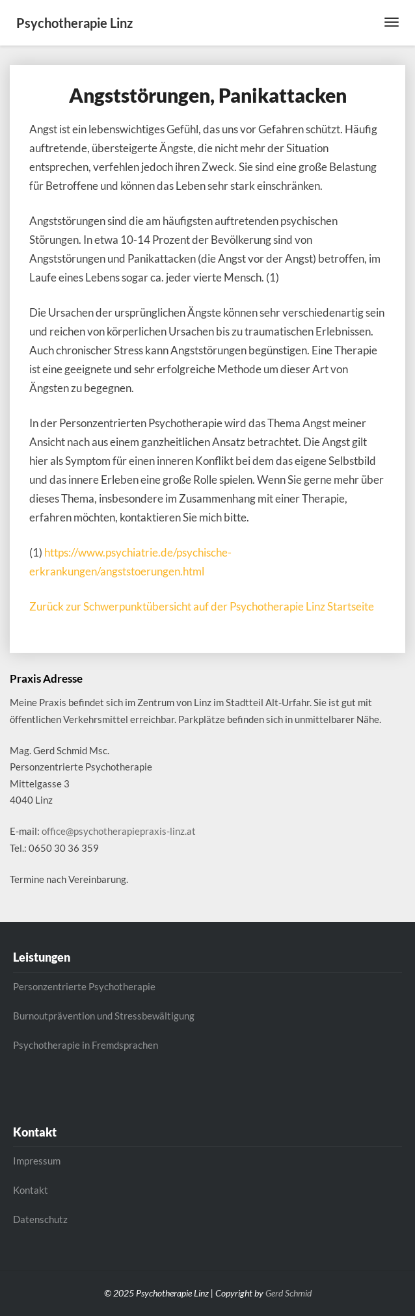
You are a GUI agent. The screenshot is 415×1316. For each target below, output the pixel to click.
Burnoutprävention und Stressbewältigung (103, 1015)
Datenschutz (40, 1219)
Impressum (36, 1160)
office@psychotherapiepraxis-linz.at (119, 831)
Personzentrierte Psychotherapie (84, 986)
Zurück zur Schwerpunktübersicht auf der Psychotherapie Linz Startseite (201, 606)
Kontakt (30, 1190)
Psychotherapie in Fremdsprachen (85, 1045)
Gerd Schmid (288, 1292)
